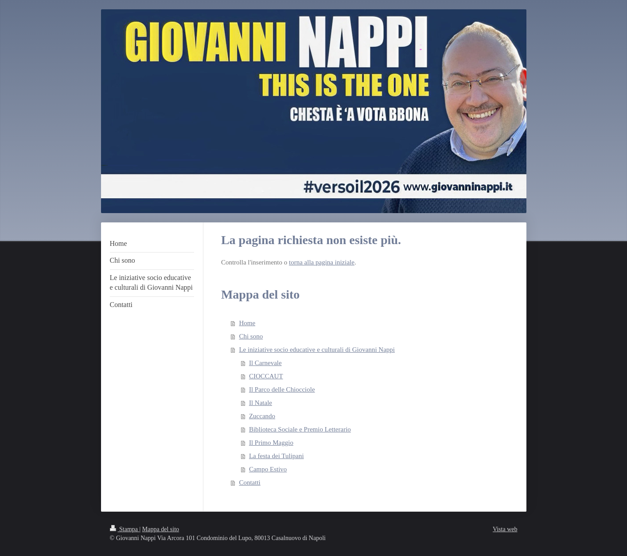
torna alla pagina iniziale (321, 262)
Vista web (505, 529)
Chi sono (251, 336)
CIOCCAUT (266, 376)
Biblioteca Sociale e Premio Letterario (300, 429)
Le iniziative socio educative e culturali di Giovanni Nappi (317, 349)
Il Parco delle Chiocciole (282, 389)
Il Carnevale (265, 362)
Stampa (125, 529)
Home (247, 323)
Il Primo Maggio (271, 442)
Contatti (249, 482)
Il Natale (260, 402)
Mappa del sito (160, 529)
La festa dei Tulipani (276, 455)
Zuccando (262, 416)
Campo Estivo (268, 469)
